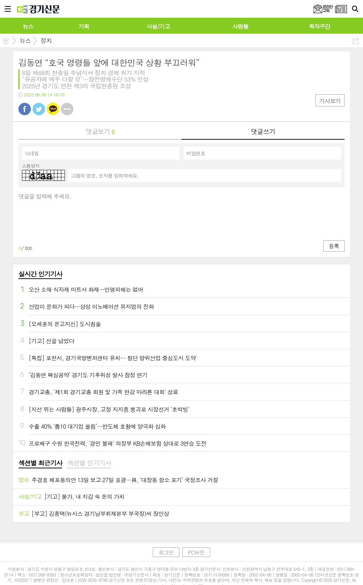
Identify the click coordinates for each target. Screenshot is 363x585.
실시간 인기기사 (40, 273)
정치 (46, 40)
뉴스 (25, 40)
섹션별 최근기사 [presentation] (40, 463)
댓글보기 (100, 131)
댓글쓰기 (263, 131)
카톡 (53, 109)
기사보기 (330, 101)
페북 (24, 109)
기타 (67, 109)
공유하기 (356, 41)
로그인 (165, 552)
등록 (334, 246)
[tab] (40, 463)
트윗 (39, 109)
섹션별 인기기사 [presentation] (89, 463)
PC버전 (196, 552)
